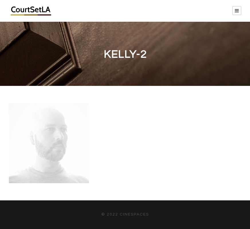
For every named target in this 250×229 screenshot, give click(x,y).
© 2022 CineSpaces (125, 214)
